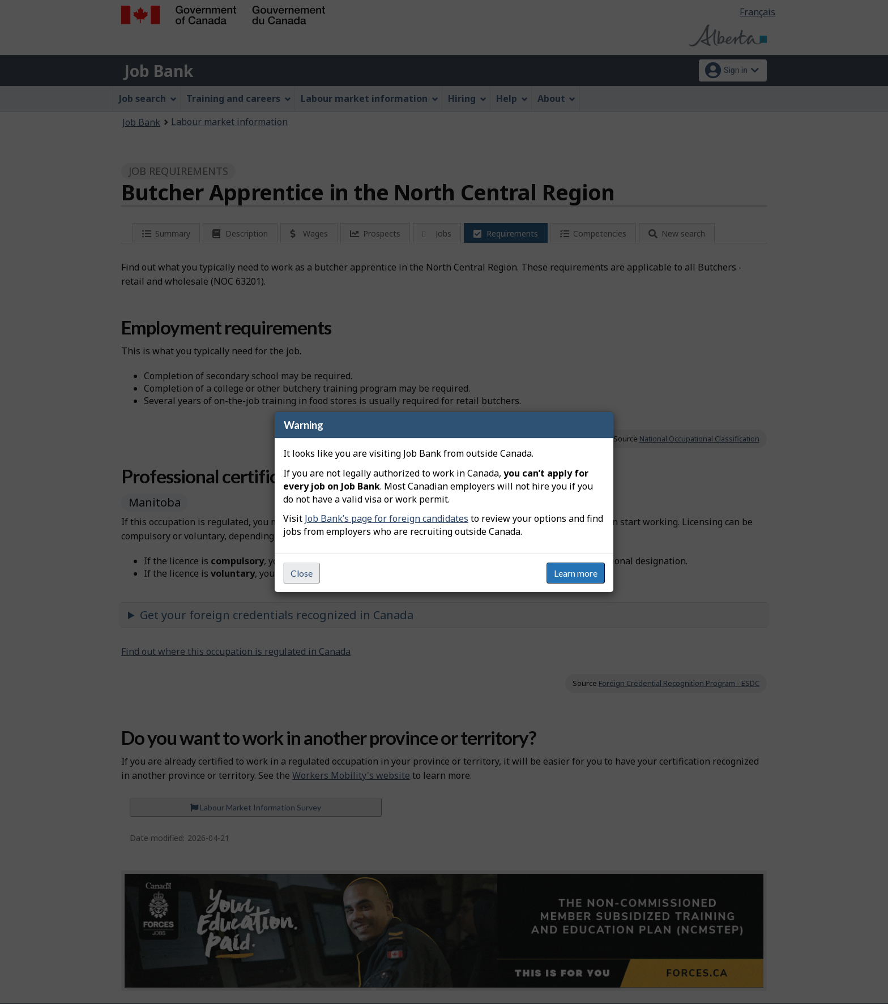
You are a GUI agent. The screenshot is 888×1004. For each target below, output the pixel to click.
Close (302, 573)
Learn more (575, 573)
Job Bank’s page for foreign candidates (386, 518)
